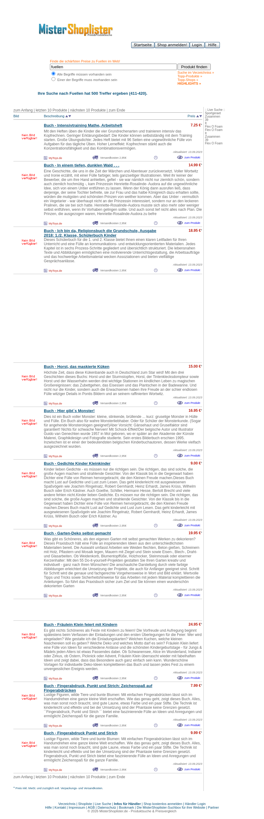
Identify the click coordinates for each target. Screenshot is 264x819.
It (206, 123)
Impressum (77, 807)
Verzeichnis (67, 804)
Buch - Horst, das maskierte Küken (76, 366)
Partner (213, 807)
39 (206, 120)
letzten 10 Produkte (51, 110)
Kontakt (61, 807)
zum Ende (117, 110)
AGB (91, 807)
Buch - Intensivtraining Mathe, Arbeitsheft (83, 125)
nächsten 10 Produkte (88, 110)
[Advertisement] (94, 318)
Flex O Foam (214, 126)
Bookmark (126, 807)
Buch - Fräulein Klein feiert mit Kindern (80, 624)
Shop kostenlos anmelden (162, 804)
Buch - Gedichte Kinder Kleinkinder (77, 463)
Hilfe (49, 807)
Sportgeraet (213, 113)
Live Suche (103, 804)
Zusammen (212, 116)
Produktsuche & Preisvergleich (154, 811)
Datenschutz (106, 807)
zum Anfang (23, 110)
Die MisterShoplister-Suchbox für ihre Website (171, 807)
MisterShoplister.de (113, 811)
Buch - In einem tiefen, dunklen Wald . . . (81, 165)
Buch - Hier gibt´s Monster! (69, 410)
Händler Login (195, 804)
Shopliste (85, 804)
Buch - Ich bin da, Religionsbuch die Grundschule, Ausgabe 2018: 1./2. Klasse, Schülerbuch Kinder (100, 233)
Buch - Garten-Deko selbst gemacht (77, 533)
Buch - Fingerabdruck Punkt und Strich (81, 733)
